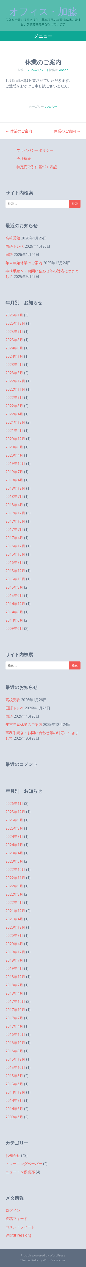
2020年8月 (14, 447)
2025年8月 (14, 339)
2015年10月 (15, 578)
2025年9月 (14, 331)
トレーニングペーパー (24, 1163)
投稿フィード (17, 1218)
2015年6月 (14, 595)
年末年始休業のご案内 (24, 262)
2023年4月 (14, 364)
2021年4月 (14, 430)
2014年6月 (14, 620)
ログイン (13, 1210)
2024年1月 (14, 356)
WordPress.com (54, 1260)
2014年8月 (14, 611)
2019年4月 (14, 480)
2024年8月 (14, 348)
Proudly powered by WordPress (43, 1255)
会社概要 (24, 158)
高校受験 (13, 238)
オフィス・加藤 (43, 11)
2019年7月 (14, 471)
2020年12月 (15, 438)
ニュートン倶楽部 (20, 1171)
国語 (9, 254)
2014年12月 (15, 603)
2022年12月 (15, 381)
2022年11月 (15, 389)
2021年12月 (15, 422)
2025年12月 (15, 323)
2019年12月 (15, 463)
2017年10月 (15, 521)
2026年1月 (14, 315)
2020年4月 (14, 455)
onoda (63, 70)
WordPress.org (18, 1235)
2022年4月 (14, 414)
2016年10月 (15, 554)
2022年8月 (14, 405)
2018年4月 (14, 504)
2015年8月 (14, 587)
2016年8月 (14, 562)
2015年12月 (15, 570)
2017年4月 (14, 537)
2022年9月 (14, 397)
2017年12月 (15, 513)
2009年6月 (14, 628)
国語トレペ (15, 246)
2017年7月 (14, 529)
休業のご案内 (19, 131)
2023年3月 (14, 372)
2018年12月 (15, 488)
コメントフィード (20, 1226)
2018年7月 (14, 496)
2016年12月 (15, 545)
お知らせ (51, 106)
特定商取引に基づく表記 (37, 166)
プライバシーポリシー (35, 150)
